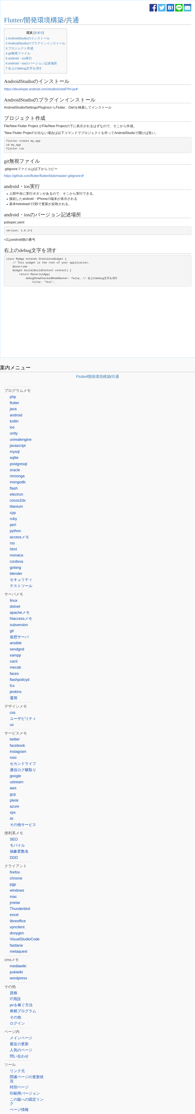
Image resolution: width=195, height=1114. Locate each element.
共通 (72, 20)
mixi (13, 758)
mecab (15, 667)
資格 (13, 993)
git (12, 631)
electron (16, 494)
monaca (16, 555)
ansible (16, 643)
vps (13, 812)
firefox (15, 872)
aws (13, 788)
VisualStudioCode (25, 939)
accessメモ (19, 537)
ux (12, 725)
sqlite (14, 458)
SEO (14, 839)
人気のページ (21, 1050)
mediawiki (18, 966)
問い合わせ (19, 1056)
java (13, 409)
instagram (18, 751)
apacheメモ (20, 612)
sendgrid (17, 649)
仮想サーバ (19, 637)
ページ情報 (19, 1110)
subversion (19, 625)
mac (13, 897)
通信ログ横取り (23, 770)
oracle (15, 470)
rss (12, 543)
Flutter (13, 20)
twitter (15, 739)
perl (13, 525)
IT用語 (15, 999)
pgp (13, 884)
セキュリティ (21, 580)
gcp (13, 794)
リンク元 (17, 1071)
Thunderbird (20, 909)
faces (14, 674)
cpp (13, 513)
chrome (16, 878)
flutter (14, 403)
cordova (16, 561)
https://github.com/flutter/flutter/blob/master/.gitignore (42, 176)
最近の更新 (19, 1044)
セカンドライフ (23, 764)
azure (14, 806)
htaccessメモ (21, 619)
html (13, 549)
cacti (14, 661)
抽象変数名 (19, 851)
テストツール (21, 586)
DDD (14, 858)
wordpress (18, 978)
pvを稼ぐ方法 (21, 1005)
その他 (15, 1017)
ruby (13, 519)
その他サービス (23, 825)
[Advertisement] (98, 323)
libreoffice (18, 921)
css (12, 713)
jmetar (15, 903)
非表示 (38, 32)
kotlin (14, 421)
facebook (17, 745)
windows (17, 890)
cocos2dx (18, 500)
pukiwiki (16, 972)
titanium (16, 506)
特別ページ (19, 1087)
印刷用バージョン (25, 1093)
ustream (16, 782)
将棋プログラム (23, 1011)
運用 (13, 698)
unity (14, 433)
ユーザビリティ (23, 719)
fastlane (16, 945)
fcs (12, 686)
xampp (15, 655)
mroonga (17, 476)
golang (15, 567)
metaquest (18, 951)
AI (11, 819)
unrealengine (21, 439)
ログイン (17, 1023)
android (16, 415)
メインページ (21, 1038)
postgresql (18, 464)
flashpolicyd (19, 680)
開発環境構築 (44, 20)
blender (16, 573)
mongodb (17, 482)
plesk (14, 800)
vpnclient (17, 927)
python (15, 531)
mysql (15, 452)
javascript (18, 446)
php (13, 397)
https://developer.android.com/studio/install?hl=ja (39, 89)
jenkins (16, 692)
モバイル (17, 845)
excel (14, 915)
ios (12, 427)
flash (14, 488)
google (15, 776)
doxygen (17, 933)
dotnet (15, 606)
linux (14, 600)
